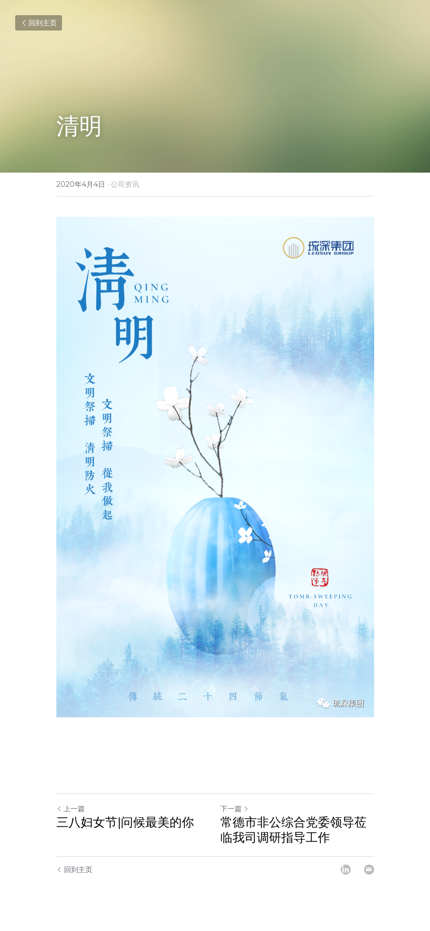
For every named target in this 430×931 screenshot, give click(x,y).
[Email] (369, 869)
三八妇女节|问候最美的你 (125, 822)
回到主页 (38, 22)
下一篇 (234, 808)
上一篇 (70, 808)
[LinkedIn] (346, 869)
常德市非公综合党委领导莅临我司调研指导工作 (293, 830)
